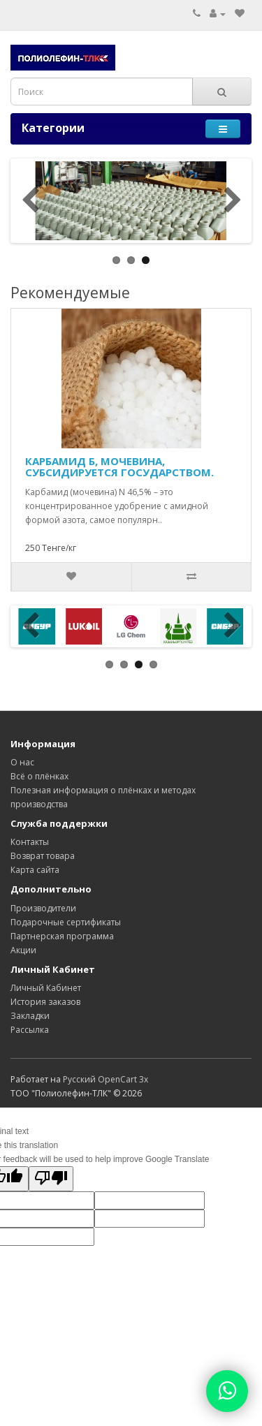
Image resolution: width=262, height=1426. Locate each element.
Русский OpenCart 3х (105, 1079)
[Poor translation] (51, 1178)
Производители (43, 908)
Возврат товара (42, 856)
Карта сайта (34, 870)
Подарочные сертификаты (65, 922)
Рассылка (29, 1030)
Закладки (30, 1016)
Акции (23, 950)
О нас (22, 762)
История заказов (45, 1002)
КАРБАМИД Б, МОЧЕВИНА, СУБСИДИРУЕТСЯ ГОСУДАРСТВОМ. (119, 467)
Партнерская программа (62, 936)
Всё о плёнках (39, 776)
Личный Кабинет (45, 988)
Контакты (29, 842)
